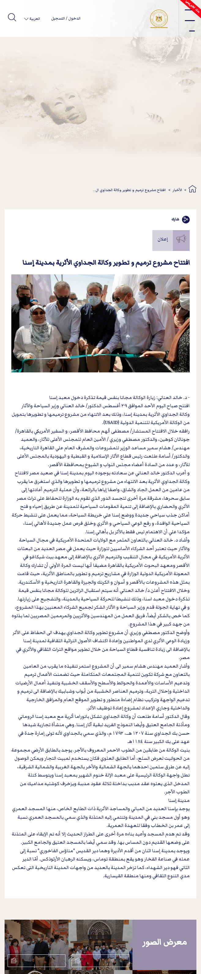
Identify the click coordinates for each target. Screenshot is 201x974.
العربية (34, 19)
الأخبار (177, 190)
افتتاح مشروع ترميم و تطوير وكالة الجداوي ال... (129, 190)
